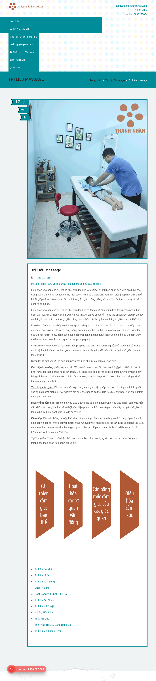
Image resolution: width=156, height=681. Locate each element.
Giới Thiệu (15, 21)
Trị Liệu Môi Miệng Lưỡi (48, 592)
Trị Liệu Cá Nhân (44, 530)
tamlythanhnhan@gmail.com (132, 5)
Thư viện (16, 29)
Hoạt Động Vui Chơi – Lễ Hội (51, 555)
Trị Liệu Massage (115, 41)
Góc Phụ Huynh (34, 29)
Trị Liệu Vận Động (45, 543)
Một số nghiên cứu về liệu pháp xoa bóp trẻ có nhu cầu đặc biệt (66, 245)
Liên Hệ (53, 29)
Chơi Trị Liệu (42, 549)
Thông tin (140, 21)
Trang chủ (95, 41)
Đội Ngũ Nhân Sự (36, 21)
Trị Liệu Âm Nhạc (44, 561)
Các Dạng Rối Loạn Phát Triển (113, 21)
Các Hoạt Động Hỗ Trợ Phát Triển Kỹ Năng (71, 21)
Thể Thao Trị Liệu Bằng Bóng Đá (53, 586)
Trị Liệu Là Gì (42, 537)
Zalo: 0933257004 (138, 10)
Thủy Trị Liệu (42, 580)
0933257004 (141, 14)
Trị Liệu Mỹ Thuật (44, 567)
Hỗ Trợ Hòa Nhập (44, 574)
